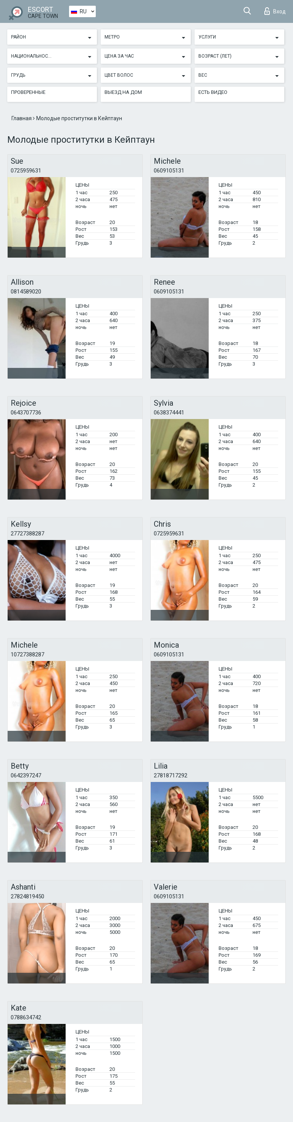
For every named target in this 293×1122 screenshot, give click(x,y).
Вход (275, 11)
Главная (22, 118)
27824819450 (27, 896)
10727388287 (27, 654)
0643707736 (26, 412)
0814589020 (26, 291)
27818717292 (170, 775)
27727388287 (27, 533)
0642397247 (26, 775)
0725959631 (26, 170)
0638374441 (169, 412)
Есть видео (212, 92)
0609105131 (169, 170)
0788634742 (26, 1017)
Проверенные (28, 92)
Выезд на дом (123, 92)
